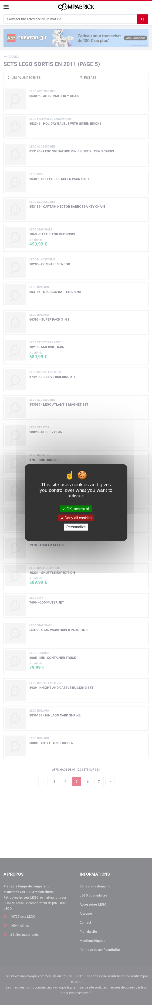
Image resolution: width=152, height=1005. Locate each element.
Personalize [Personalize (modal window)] (76, 527)
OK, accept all (76, 509)
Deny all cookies (76, 518)
